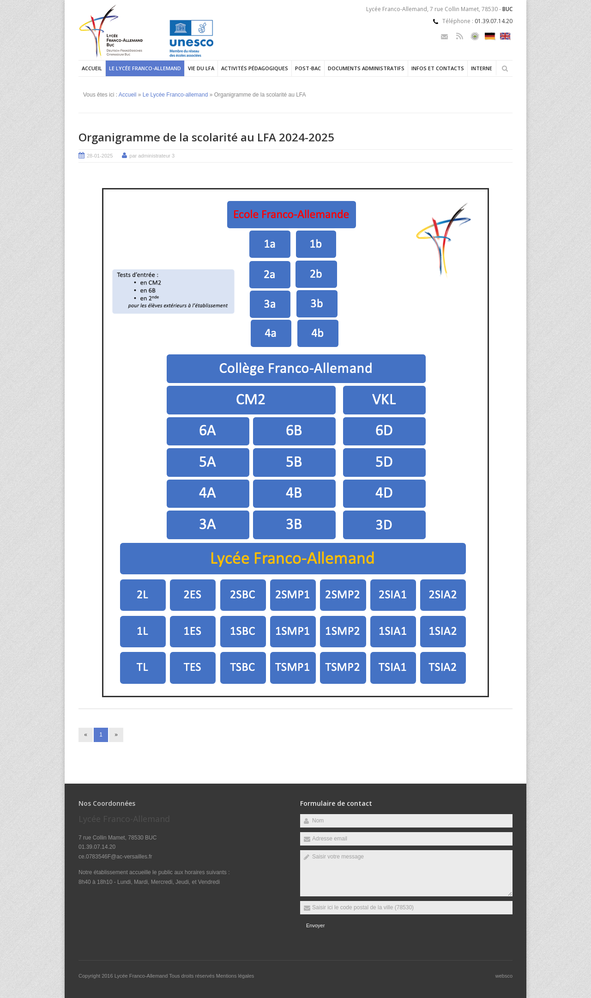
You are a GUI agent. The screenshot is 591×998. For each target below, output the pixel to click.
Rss (459, 36)
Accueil (92, 68)
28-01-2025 (100, 155)
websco (504, 976)
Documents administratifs (366, 68)
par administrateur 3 (152, 155)
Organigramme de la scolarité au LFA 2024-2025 (206, 137)
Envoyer (315, 925)
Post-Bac (308, 68)
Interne (481, 68)
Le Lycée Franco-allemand (145, 68)
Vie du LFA (201, 68)
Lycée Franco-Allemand (142, 976)
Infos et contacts (437, 68)
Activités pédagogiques (254, 68)
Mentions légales (235, 976)
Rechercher (505, 68)
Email (444, 36)
